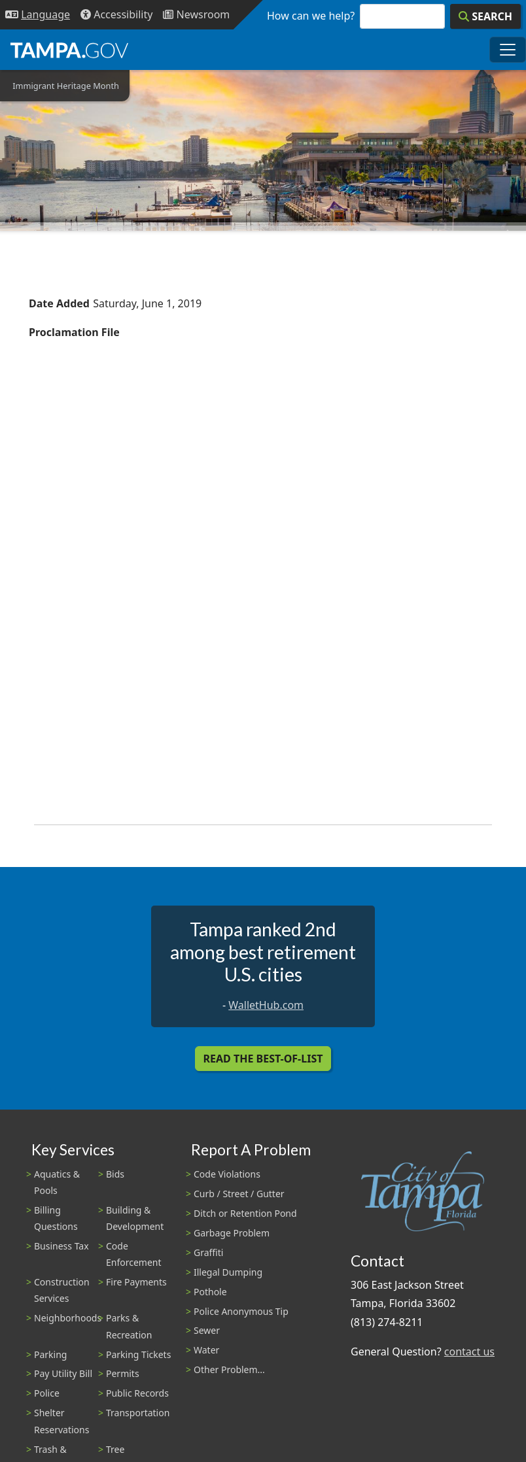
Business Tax (61, 1246)
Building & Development (135, 1218)
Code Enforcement (134, 1254)
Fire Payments (136, 1282)
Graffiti (208, 1252)
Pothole (210, 1291)
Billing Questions (56, 1218)
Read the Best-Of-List (263, 1058)
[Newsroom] (196, 14)
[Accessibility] (116, 14)
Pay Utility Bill (63, 1373)
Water (206, 1350)
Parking (50, 1354)
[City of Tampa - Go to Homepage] (69, 50)
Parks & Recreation (129, 1326)
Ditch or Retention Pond (245, 1213)
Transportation (137, 1412)
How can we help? (311, 15)
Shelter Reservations (61, 1420)
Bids (115, 1174)
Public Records (137, 1393)
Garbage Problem (232, 1233)
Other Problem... (229, 1369)
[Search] (485, 16)
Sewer (207, 1330)
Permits (122, 1373)
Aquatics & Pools (57, 1182)
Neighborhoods (67, 1318)
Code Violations (227, 1174)
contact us (469, 1351)
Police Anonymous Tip (241, 1311)
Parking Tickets (138, 1354)
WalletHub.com (266, 1005)
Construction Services (62, 1290)
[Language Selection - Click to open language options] (37, 14)
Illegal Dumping (228, 1272)
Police (47, 1393)
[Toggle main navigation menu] (507, 50)
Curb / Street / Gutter (239, 1193)
